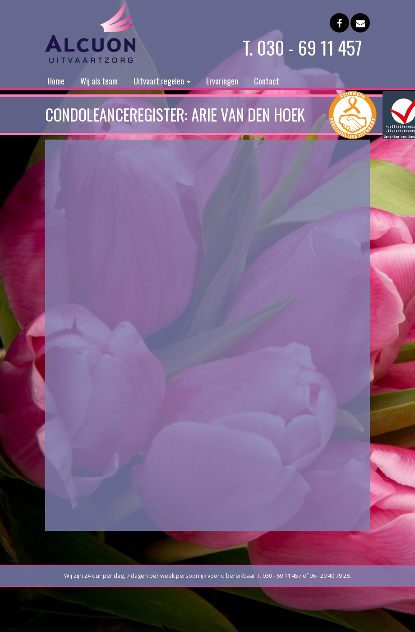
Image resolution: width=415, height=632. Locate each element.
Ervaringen (222, 81)
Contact (266, 81)
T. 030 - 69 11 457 (302, 47)
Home (56, 81)
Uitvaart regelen (162, 81)
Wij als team (99, 81)
